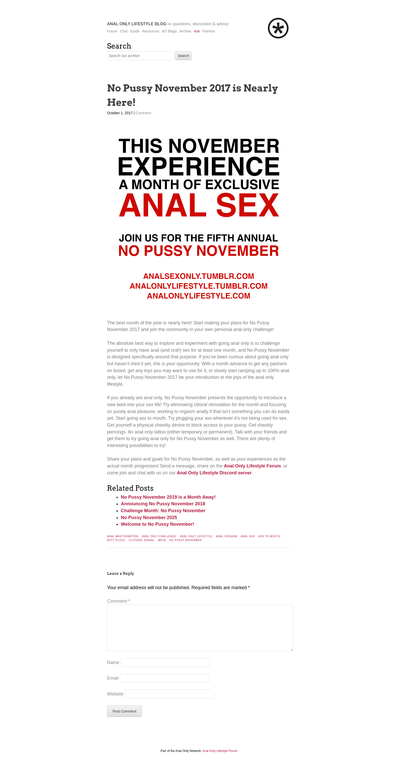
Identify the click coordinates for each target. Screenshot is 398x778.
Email (113, 686)
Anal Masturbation (122, 536)
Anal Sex (248, 536)
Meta (162, 540)
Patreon (208, 31)
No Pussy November (185, 540)
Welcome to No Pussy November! (157, 524)
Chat (123, 31)
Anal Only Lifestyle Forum (252, 465)
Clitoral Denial (142, 540)
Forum (112, 31)
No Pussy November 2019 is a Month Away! (168, 497)
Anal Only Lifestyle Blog (137, 24)
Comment (143, 113)
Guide (134, 31)
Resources (150, 31)
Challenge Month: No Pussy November (163, 510)
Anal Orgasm (226, 536)
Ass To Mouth (269, 536)
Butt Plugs (116, 540)
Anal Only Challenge (159, 536)
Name (113, 670)
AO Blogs (169, 31)
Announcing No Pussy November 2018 (163, 503)
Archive (185, 31)
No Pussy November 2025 (149, 517)
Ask (197, 31)
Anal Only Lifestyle (196, 536)
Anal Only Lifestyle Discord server (214, 472)
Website (115, 702)
